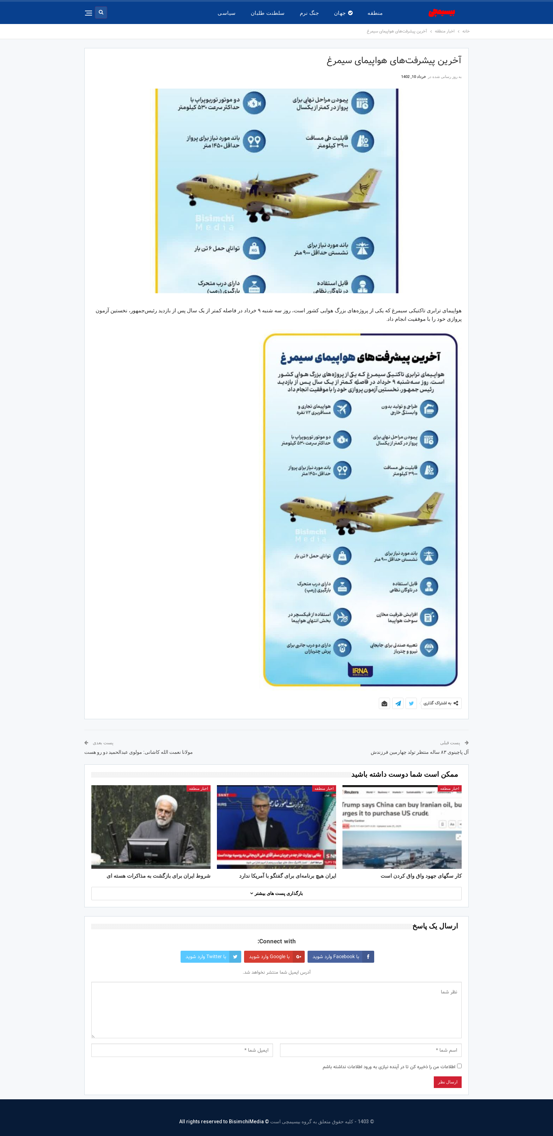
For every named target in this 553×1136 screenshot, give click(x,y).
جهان (343, 13)
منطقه (375, 13)
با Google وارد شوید (277, 957)
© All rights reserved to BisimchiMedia (224, 1121)
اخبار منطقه (449, 788)
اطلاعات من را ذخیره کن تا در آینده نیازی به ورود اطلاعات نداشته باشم (389, 1067)
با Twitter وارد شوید (213, 957)
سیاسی (227, 13)
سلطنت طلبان (268, 13)
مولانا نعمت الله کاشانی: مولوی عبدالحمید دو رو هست (138, 752)
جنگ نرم (309, 13)
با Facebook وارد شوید (343, 957)
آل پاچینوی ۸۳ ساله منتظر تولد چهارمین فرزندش (420, 752)
